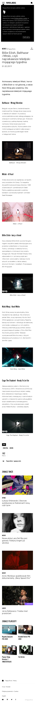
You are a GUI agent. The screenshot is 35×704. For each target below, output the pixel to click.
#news (11, 448)
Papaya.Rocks (11, 49)
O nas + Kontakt (6, 686)
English (4, 696)
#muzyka (5, 448)
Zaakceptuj (26, 37)
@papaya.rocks (17, 461)
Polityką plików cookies (20, 18)
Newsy (15, 680)
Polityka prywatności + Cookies (10, 691)
